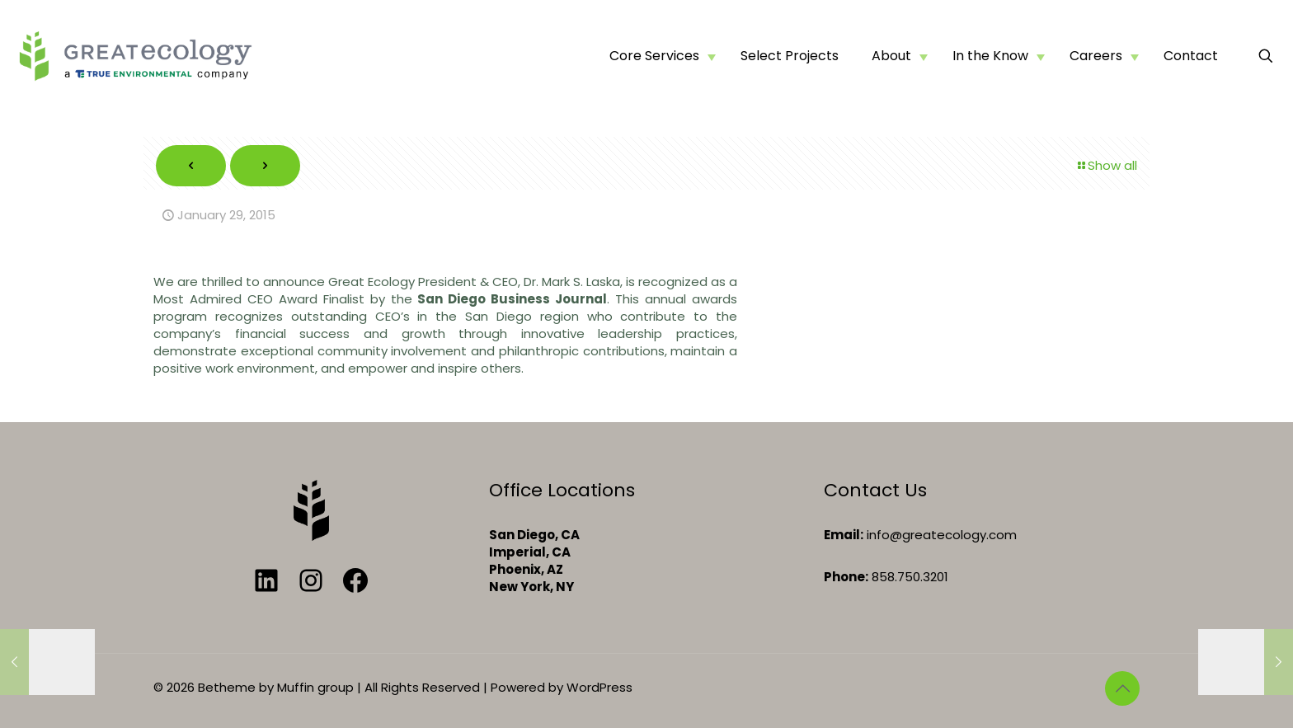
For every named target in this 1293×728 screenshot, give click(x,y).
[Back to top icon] (1122, 688)
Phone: (846, 576)
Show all (1106, 165)
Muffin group (315, 687)
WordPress (599, 687)
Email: (843, 534)
